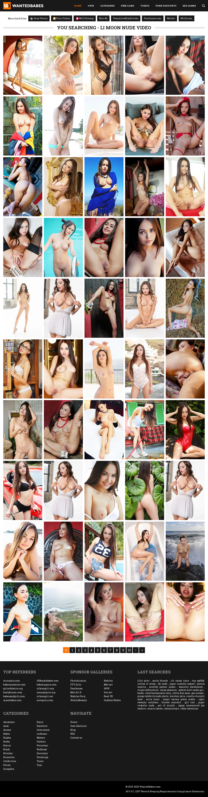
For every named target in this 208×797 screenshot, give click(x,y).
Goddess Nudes (112, 700)
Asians (7, 729)
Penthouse (76, 688)
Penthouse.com (153, 18)
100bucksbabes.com (48, 680)
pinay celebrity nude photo (153, 696)
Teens (40, 761)
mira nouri (153, 699)
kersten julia (177, 696)
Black (6, 749)
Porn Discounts (166, 5)
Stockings (42, 757)
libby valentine (189, 708)
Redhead (42, 749)
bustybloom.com (12, 692)
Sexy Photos (39, 18)
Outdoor (41, 741)
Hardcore (42, 725)
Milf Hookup (85, 18)
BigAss (7, 737)
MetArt (171, 18)
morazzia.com (11, 680)
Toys (39, 765)
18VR (106, 688)
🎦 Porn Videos (61, 18)
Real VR (108, 696)
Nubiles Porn (77, 696)
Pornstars (42, 745)
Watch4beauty (78, 700)
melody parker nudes (162, 686)
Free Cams (127, 5)
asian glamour (168, 689)
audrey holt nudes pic (191, 689)
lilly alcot (143, 680)
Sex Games (189, 5)
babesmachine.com (14, 684)
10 (129, 650)
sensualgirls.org (46, 692)
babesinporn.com (47, 684)
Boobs (6, 741)
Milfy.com (186, 18)
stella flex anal (181, 693)
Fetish (7, 765)
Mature (41, 737)
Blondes (8, 753)
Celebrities (9, 761)
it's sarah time (180, 680)
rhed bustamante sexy (158, 693)
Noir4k (103, 18)
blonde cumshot (171, 702)
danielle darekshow (191, 686)
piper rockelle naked (182, 683)
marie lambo (155, 708)
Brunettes (9, 757)
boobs (140, 693)
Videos (144, 5)
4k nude (162, 683)
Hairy (40, 722)
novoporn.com (45, 700)
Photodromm (78, 680)
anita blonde (160, 680)
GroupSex (8, 768)
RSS (72, 733)
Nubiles (108, 680)
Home (77, 5)
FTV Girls (75, 684)
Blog (73, 729)
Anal (6, 725)
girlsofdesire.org (13, 688)
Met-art (108, 684)
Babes (6, 733)
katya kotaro (171, 708)
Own (91, 5)
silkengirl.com (45, 688)
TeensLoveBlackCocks (125, 18)
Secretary (42, 753)
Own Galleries (78, 725)
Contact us (76, 737)
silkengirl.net (45, 696)
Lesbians (42, 733)
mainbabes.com (12, 700)
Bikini (7, 745)
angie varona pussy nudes (179, 699)
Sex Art (108, 692)
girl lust (190, 702)
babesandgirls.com (14, 696)
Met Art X (75, 692)
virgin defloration (148, 689)
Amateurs (9, 722)
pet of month (166, 705)
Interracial (43, 729)
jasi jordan (197, 693)
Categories (107, 5)
